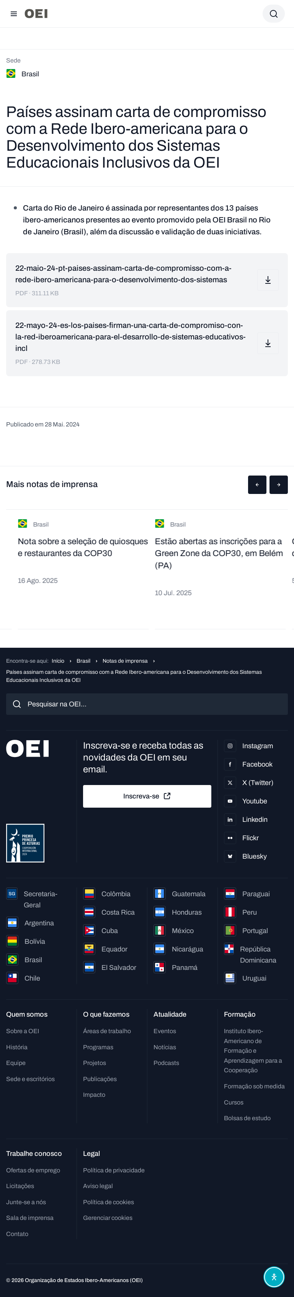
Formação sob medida (254, 1086)
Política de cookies (108, 1202)
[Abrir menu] (13, 13)
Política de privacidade (114, 1170)
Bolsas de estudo (247, 1118)
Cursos (233, 1102)
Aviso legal (98, 1186)
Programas (98, 1047)
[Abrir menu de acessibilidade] (274, 1277)
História (17, 1047)
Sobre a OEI (22, 1031)
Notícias (165, 1047)
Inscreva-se (147, 796)
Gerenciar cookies (107, 1218)
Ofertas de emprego (33, 1170)
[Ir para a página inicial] (35, 13)
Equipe (16, 1063)
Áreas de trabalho (107, 1031)
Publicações (100, 1079)
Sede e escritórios (30, 1079)
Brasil (83, 661)
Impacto (94, 1094)
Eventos (165, 1031)
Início (58, 661)
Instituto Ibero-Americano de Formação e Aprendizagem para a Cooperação (253, 1050)
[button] (257, 485)
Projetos (94, 1063)
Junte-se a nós (26, 1202)
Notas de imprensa (125, 661)
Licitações (20, 1186)
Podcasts (166, 1063)
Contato (17, 1234)
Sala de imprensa (30, 1218)
